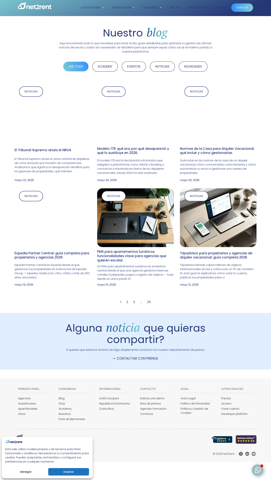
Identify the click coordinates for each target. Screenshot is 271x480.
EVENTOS (134, 66)
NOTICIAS (162, 66)
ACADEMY (105, 66)
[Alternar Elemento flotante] (257, 470)
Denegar (26, 472)
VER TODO (75, 66)
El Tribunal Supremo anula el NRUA (43, 150)
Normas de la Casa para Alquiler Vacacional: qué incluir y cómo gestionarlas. (217, 151)
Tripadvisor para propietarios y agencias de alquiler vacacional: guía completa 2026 (216, 255)
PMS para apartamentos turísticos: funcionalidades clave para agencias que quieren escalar (131, 256)
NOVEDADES (193, 66)
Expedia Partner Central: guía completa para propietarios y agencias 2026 (52, 255)
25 (149, 302)
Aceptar (68, 472)
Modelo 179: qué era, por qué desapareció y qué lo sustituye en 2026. (133, 151)
